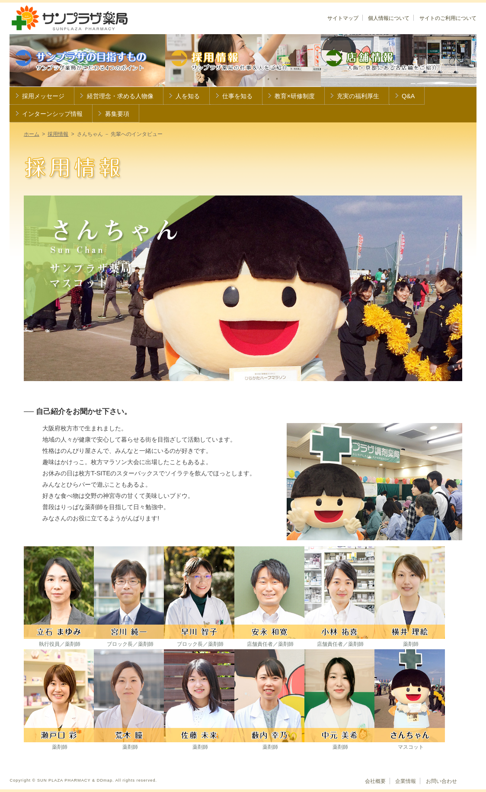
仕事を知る (237, 96)
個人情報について (388, 18)
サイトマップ (342, 18)
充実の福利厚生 (358, 96)
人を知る (188, 96)
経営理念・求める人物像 (120, 96)
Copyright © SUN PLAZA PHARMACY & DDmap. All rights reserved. (83, 780)
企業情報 (405, 781)
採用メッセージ (43, 96)
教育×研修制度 (294, 96)
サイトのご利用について (447, 18)
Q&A (408, 96)
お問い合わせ (441, 781)
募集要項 (117, 113)
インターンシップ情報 (52, 113)
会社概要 (375, 781)
